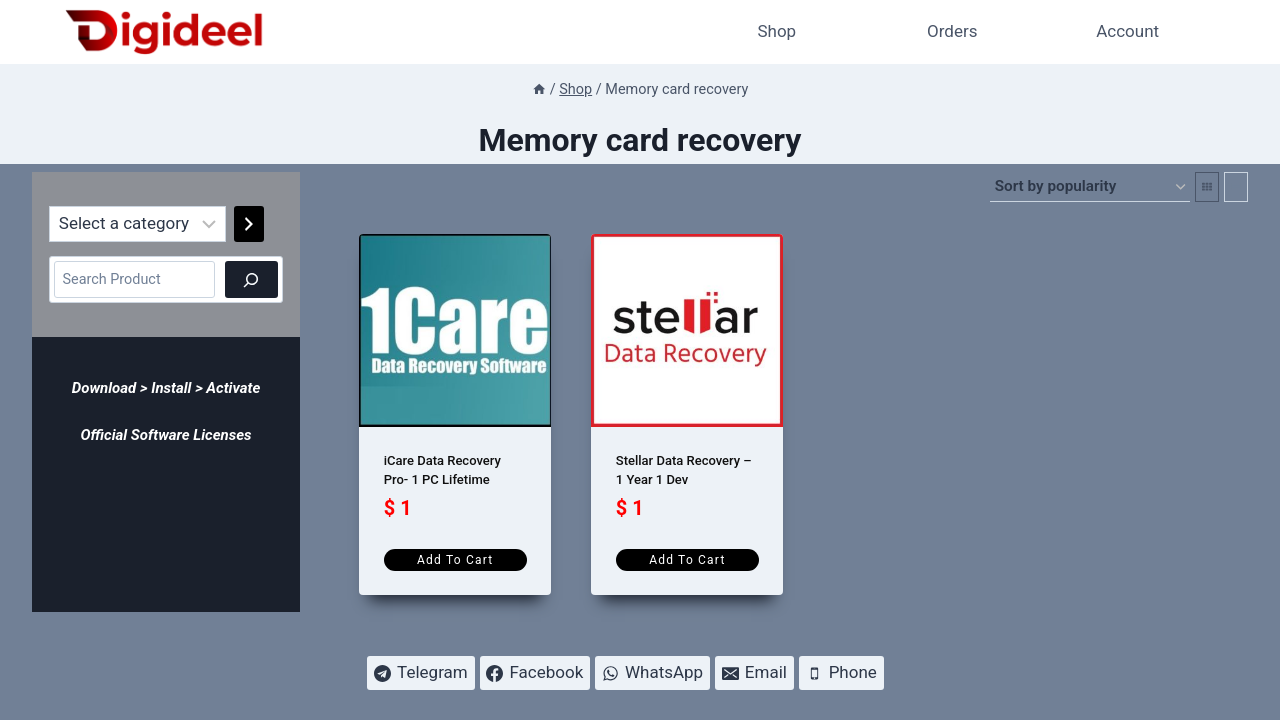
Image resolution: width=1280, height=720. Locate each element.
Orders (952, 31)
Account (1127, 31)
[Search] (251, 279)
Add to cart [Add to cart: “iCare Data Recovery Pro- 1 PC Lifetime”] (455, 560)
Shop (776, 31)
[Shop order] (1090, 187)
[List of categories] (137, 224)
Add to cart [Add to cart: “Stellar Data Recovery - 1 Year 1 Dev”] (687, 560)
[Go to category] (249, 224)
